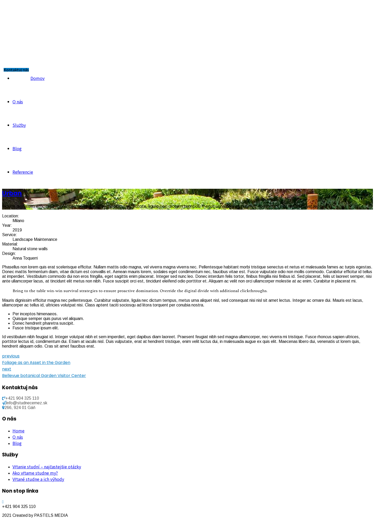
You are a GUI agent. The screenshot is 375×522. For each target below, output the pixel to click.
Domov (37, 78)
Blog (17, 148)
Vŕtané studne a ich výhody (38, 479)
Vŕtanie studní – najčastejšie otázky (46, 466)
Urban (12, 193)
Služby (19, 125)
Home (18, 430)
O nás (17, 101)
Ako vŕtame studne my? (35, 473)
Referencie (22, 172)
